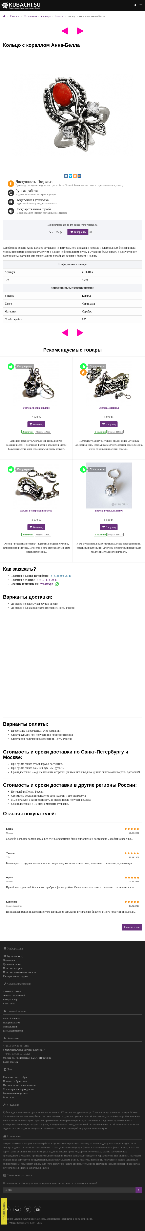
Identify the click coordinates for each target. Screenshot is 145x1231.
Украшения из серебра (37, 16)
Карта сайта (9, 1003)
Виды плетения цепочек (15, 1093)
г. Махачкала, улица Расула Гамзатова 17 (24, 1049)
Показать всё (132, 927)
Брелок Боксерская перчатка (36, 510)
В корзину (77, 231)
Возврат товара (11, 999)
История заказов (11, 1022)
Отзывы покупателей (14, 995)
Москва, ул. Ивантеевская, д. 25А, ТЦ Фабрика (27, 1057)
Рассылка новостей (13, 1030)
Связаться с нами (12, 991)
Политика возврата (12, 968)
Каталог (14, 16)
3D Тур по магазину (13, 956)
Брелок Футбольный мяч (109, 510)
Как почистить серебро (15, 1077)
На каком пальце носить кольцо (19, 1085)
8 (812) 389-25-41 (61, 575)
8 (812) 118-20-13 (47, 579)
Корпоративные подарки (15, 976)
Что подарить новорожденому (18, 1089)
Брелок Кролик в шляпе (36, 407)
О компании (9, 960)
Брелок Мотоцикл (109, 407)
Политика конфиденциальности (19, 972)
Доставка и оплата (12, 964)
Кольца (59, 16)
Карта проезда (10, 1061)
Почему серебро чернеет (15, 1081)
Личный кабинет (11, 1018)
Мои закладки (10, 1026)
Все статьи (8, 1097)
